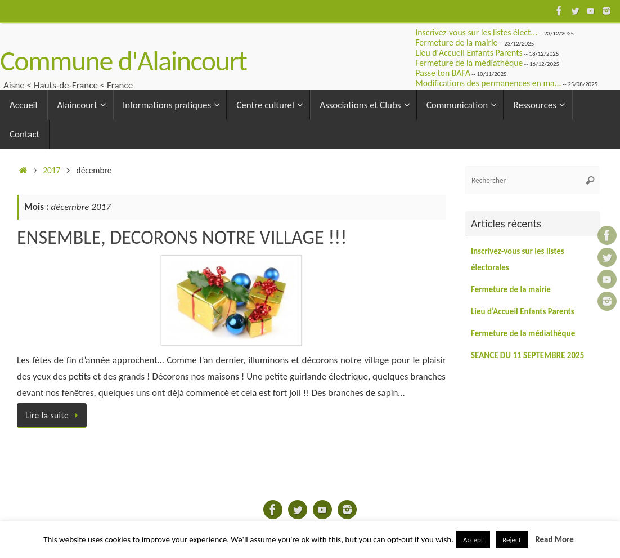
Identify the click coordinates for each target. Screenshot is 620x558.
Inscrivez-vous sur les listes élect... (476, 32)
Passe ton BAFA (442, 73)
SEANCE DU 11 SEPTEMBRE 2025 (527, 355)
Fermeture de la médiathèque (469, 62)
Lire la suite (53, 415)
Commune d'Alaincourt (123, 60)
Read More (554, 539)
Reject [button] (511, 539)
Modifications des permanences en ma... (488, 83)
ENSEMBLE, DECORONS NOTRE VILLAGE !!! (182, 237)
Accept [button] (473, 539)
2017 (51, 170)
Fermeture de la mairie (456, 42)
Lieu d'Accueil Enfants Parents (468, 52)
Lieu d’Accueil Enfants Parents (522, 311)
